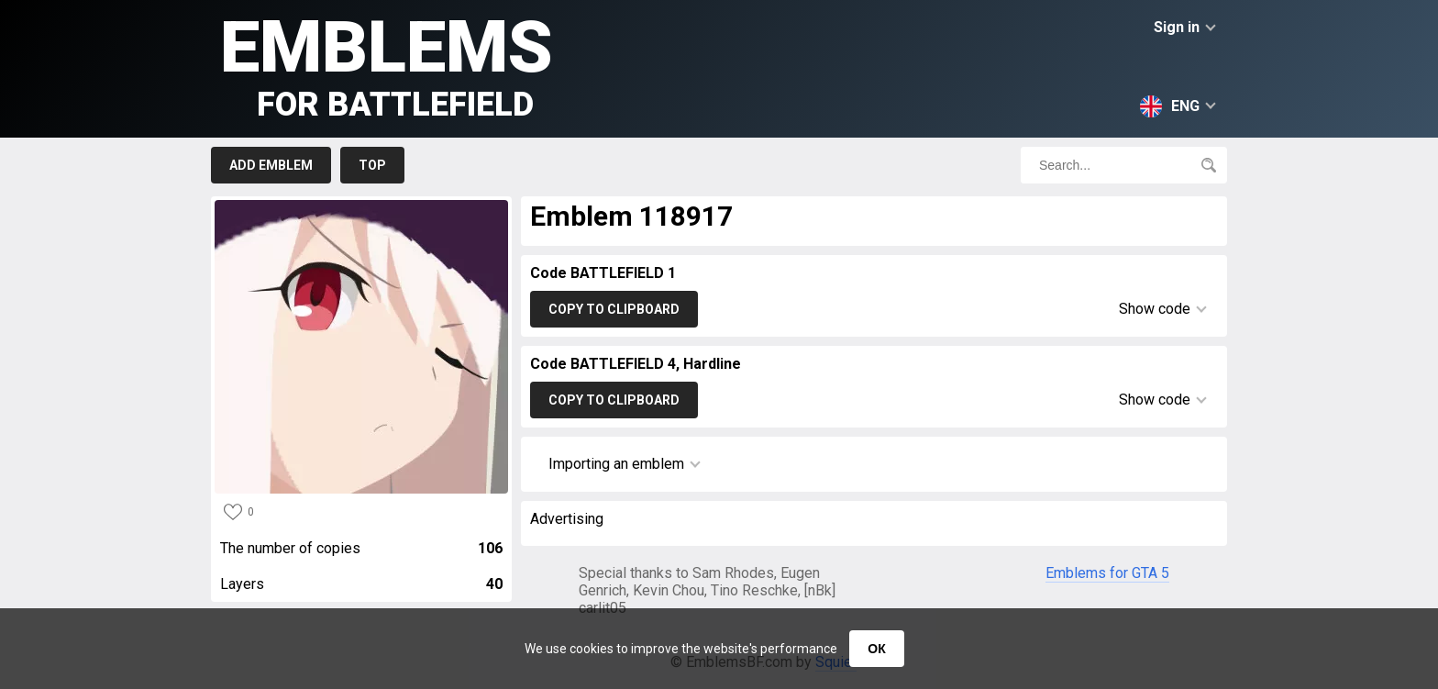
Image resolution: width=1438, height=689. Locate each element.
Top (372, 165)
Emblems (386, 65)
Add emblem (271, 165)
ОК (876, 648)
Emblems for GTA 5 (1107, 573)
